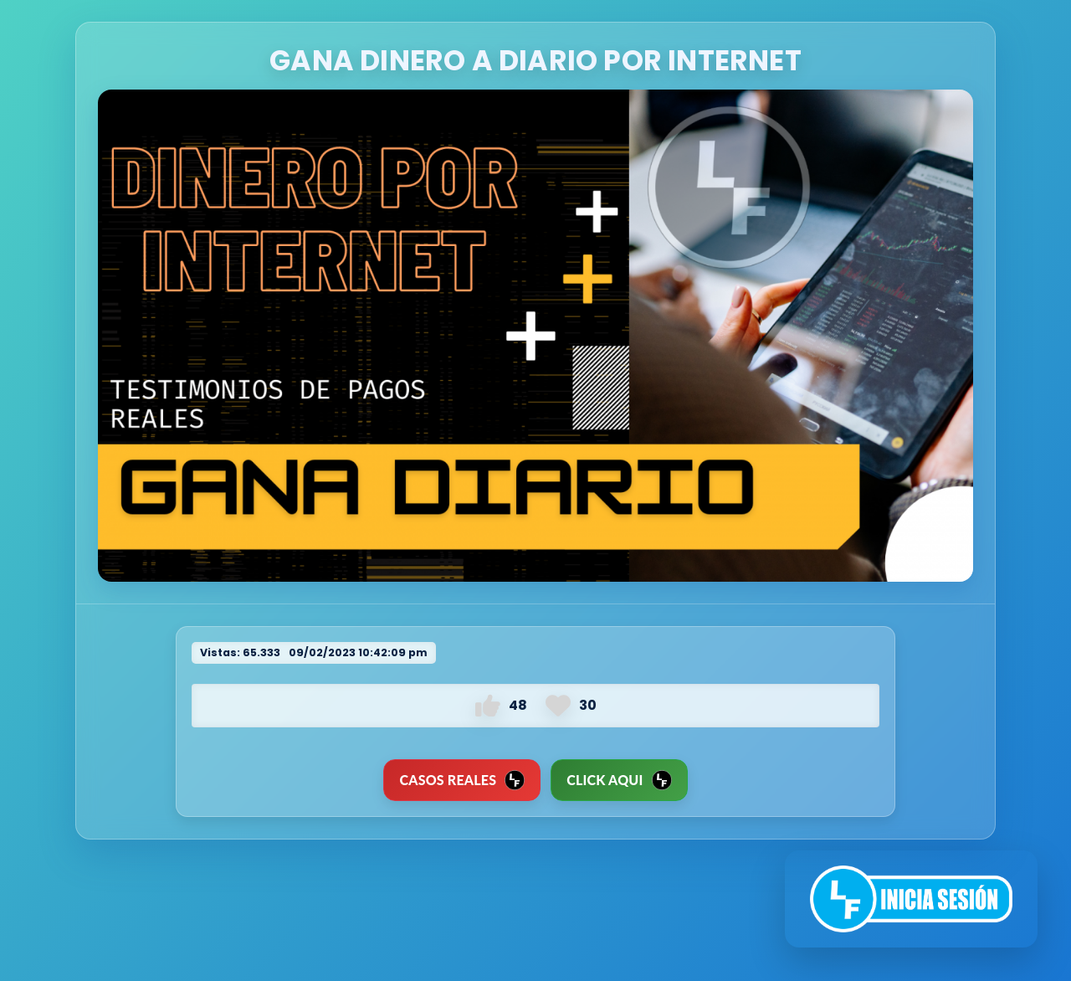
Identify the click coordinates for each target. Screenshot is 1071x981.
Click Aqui (618, 780)
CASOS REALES (462, 780)
